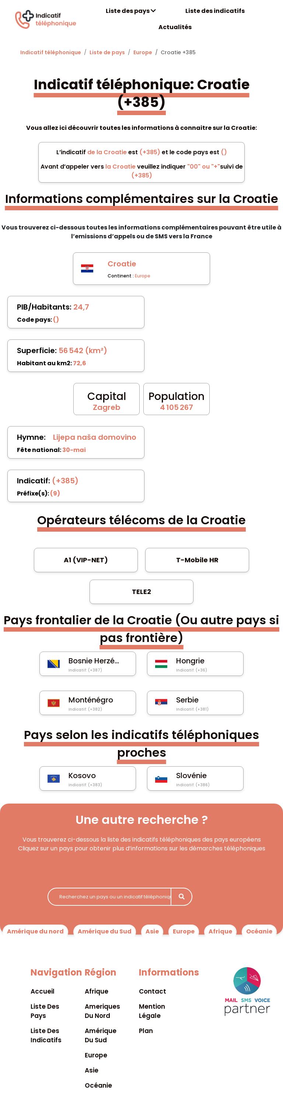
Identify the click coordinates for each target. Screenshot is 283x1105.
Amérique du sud (100, 1035)
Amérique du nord (35, 931)
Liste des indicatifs (215, 11)
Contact (152, 991)
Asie (152, 931)
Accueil (43, 991)
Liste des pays (131, 11)
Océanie (259, 931)
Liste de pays (107, 52)
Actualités (175, 27)
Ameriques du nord (102, 1011)
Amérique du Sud (105, 931)
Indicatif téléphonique (50, 52)
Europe (142, 52)
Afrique (220, 931)
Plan (146, 1030)
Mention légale (152, 1011)
